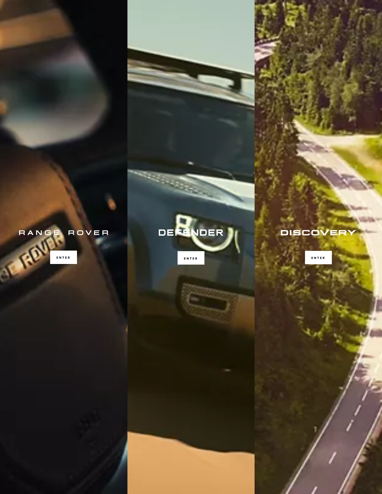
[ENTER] (63, 247)
